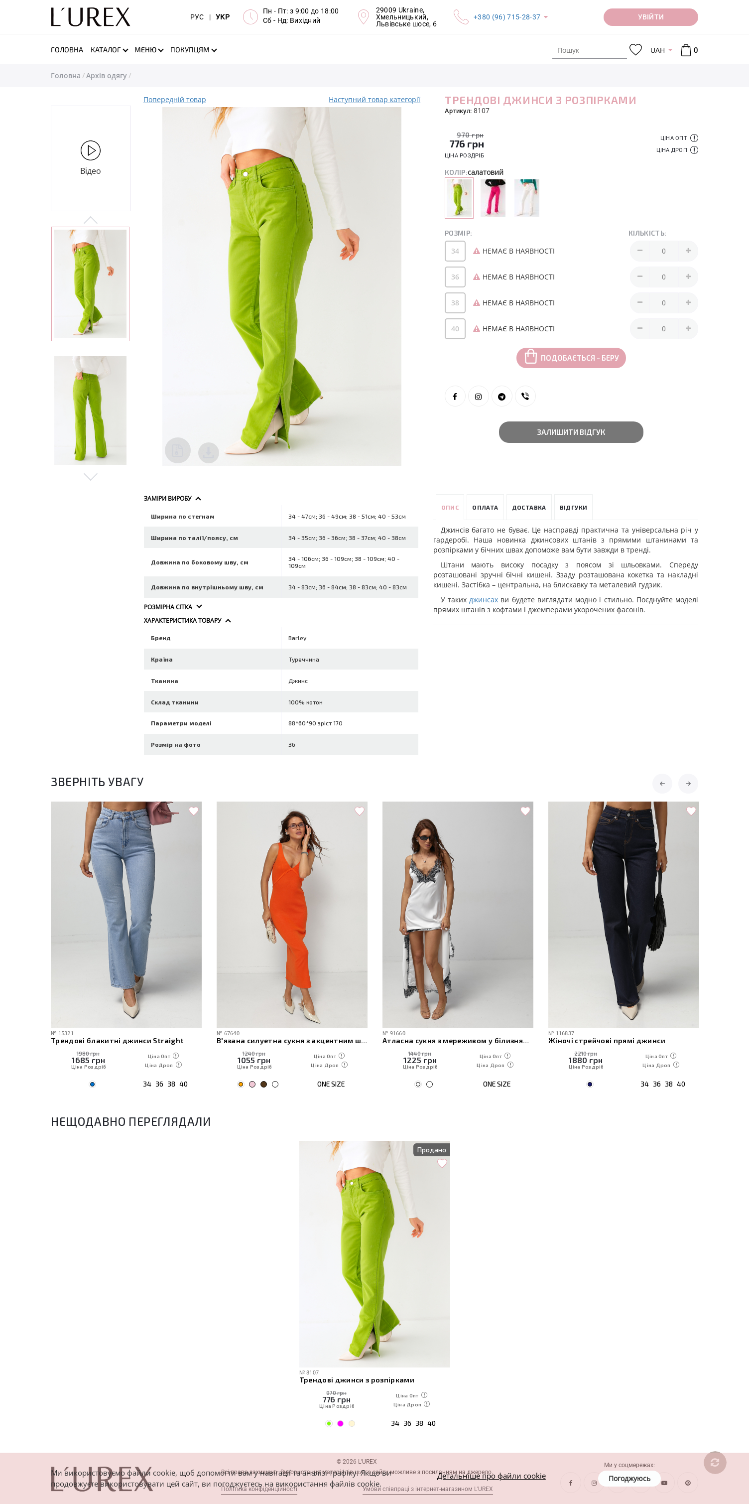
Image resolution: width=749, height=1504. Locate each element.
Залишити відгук (571, 431)
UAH (657, 50)
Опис (450, 507)
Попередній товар (174, 99)
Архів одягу (106, 75)
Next (91, 476)
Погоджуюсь (629, 1478)
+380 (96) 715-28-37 (507, 17)
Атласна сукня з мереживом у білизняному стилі (457, 1040)
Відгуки (574, 507)
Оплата (485, 507)
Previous (91, 220)
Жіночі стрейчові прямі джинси (606, 1040)
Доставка (529, 507)
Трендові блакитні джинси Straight (117, 1040)
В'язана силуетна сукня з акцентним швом (292, 1040)
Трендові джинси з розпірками (357, 1379)
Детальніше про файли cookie (491, 1476)
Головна (66, 75)
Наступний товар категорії (374, 99)
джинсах (483, 599)
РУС (197, 17)
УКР (223, 17)
